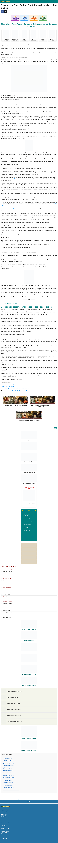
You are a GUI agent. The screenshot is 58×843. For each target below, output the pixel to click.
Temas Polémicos (4, 825)
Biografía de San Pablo (7, 772)
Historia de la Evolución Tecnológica (14, 709)
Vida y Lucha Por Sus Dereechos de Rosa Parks (20, 390)
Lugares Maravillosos (5, 831)
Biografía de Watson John (8, 785)
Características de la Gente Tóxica (29, 663)
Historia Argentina (4, 811)
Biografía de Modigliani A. (8, 782)
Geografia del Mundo (5, 830)
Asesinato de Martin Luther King (8, 386)
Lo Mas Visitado (4, 838)
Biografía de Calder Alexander (9, 777)
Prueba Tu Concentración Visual (29, 738)
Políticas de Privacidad (5, 839)
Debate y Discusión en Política (9, 763)
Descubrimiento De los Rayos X (13, 697)
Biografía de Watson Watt (8, 783)
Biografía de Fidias (6, 773)
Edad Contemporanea (5, 816)
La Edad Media (3, 814)
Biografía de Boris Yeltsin (8, 768)
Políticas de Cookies (4, 841)
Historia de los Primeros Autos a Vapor (14, 691)
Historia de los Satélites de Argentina (14, 715)
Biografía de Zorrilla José (8, 760)
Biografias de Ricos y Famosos (29, 450)
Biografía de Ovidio (6, 778)
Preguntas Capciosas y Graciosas (29, 651)
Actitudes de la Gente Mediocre (29, 685)
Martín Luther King (9, 208)
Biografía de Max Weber (7, 758)
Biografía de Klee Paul (7, 780)
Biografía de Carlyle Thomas (8, 767)
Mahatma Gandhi (17, 178)
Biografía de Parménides (8, 770)
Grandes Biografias (4, 817)
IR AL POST (29, 537)
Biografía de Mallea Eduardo (8, 765)
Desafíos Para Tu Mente (29, 640)
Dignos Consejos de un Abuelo (29, 472)
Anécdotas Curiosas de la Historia (29, 483)
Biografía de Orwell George (8, 775)
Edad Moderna (3, 815)
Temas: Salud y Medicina (5, 822)
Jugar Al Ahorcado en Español (29, 629)
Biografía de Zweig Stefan (8, 762)
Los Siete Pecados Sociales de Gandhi (14, 721)
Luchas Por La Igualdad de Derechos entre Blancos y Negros (15, 388)
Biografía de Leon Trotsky (8, 756)
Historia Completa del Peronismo (13, 703)
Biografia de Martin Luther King (8, 384)
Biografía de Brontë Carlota (8, 787)
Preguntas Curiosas (4, 833)
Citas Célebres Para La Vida (29, 461)
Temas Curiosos (4, 832)
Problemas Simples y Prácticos (29, 674)
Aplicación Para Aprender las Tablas (29, 750)
